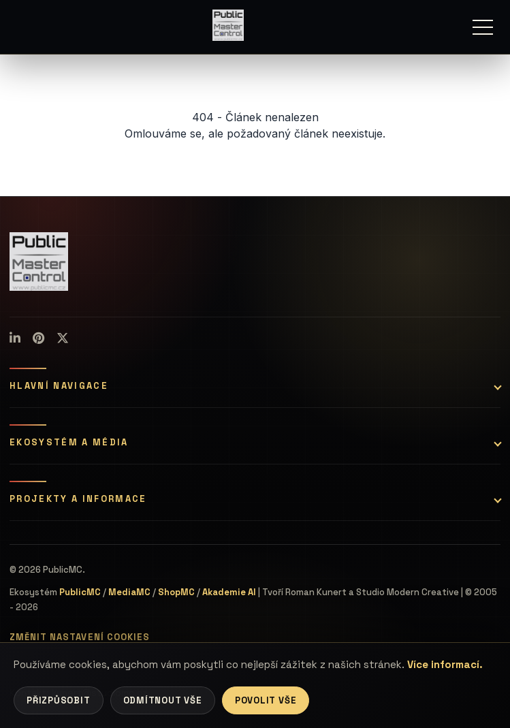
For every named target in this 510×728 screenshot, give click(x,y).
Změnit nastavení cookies (80, 637)
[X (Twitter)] (63, 338)
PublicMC (80, 592)
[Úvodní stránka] (228, 25)
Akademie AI (229, 592)
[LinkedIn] (15, 338)
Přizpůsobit (59, 700)
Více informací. (445, 664)
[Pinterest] (38, 338)
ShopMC (176, 592)
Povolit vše (266, 700)
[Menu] (483, 27)
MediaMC (129, 592)
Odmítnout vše (162, 700)
